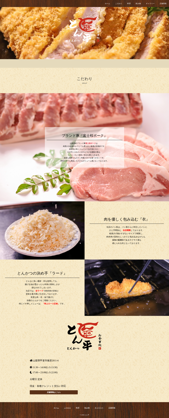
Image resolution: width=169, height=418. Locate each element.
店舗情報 (163, 3)
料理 (129, 3)
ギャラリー (150, 3)
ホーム (107, 3)
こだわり (118, 3)
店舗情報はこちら (54, 392)
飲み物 (138, 3)
